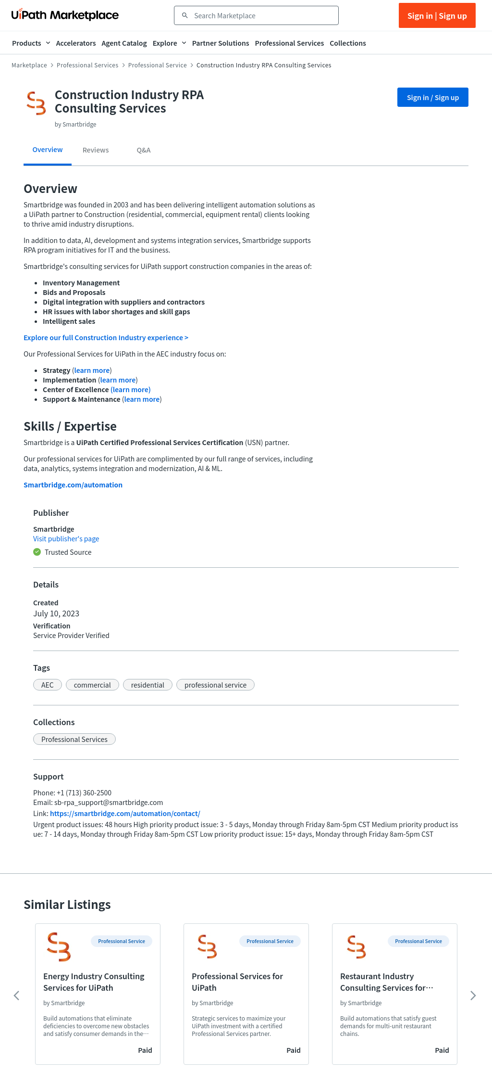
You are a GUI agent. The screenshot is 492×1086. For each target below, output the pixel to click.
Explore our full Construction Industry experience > (106, 337)
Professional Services (88, 65)
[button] (47, 684)
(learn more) (131, 389)
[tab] (48, 152)
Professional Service (157, 65)
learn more (92, 370)
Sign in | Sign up (437, 15)
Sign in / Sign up (433, 97)
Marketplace (29, 65)
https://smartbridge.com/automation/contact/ (125, 813)
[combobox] (263, 15)
